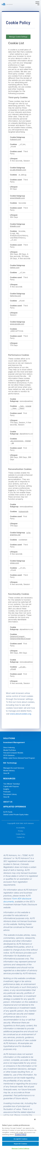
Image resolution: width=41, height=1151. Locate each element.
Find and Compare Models (13, 753)
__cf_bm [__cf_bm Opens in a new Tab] (22, 667)
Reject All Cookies (20, 1144)
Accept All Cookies (20, 1139)
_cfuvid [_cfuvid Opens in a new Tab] (13, 669)
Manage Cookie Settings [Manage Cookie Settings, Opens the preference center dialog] (20, 1148)
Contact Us (20, 837)
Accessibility (20, 828)
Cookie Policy (20, 834)
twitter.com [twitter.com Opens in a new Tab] (14, 267)
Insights (6, 789)
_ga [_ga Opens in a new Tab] (12, 443)
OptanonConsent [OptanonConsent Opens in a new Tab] (17, 636)
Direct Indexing (9, 747)
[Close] (34, 1119)
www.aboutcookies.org (20, 714)
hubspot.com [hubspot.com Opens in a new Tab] (15, 139)
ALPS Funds (7, 812)
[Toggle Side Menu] (37, 3)
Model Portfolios (9, 750)
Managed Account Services (13, 768)
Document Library (10, 794)
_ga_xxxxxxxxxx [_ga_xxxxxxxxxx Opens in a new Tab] (17, 441)
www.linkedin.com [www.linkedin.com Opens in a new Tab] (17, 198)
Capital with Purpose (11, 786)
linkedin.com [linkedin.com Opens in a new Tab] (15, 226)
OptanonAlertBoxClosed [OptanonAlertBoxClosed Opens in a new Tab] (20, 639)
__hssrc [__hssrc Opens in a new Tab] (21, 408)
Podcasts (6, 792)
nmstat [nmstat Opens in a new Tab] (28, 406)
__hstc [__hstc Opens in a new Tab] (21, 406)
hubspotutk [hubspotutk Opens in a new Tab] (23, 511)
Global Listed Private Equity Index (15, 814)
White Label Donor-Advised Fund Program (19, 758)
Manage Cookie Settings (18, 37)
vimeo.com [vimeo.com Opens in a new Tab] (14, 563)
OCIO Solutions (9, 755)
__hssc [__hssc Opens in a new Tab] (14, 408)
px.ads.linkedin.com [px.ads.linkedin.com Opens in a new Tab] (18, 170)
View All (6, 773)
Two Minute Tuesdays (11, 784)
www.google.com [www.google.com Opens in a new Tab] (17, 324)
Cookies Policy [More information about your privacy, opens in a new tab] (20, 1134)
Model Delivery (9, 771)
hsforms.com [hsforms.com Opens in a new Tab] (15, 296)
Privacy (20, 831)
